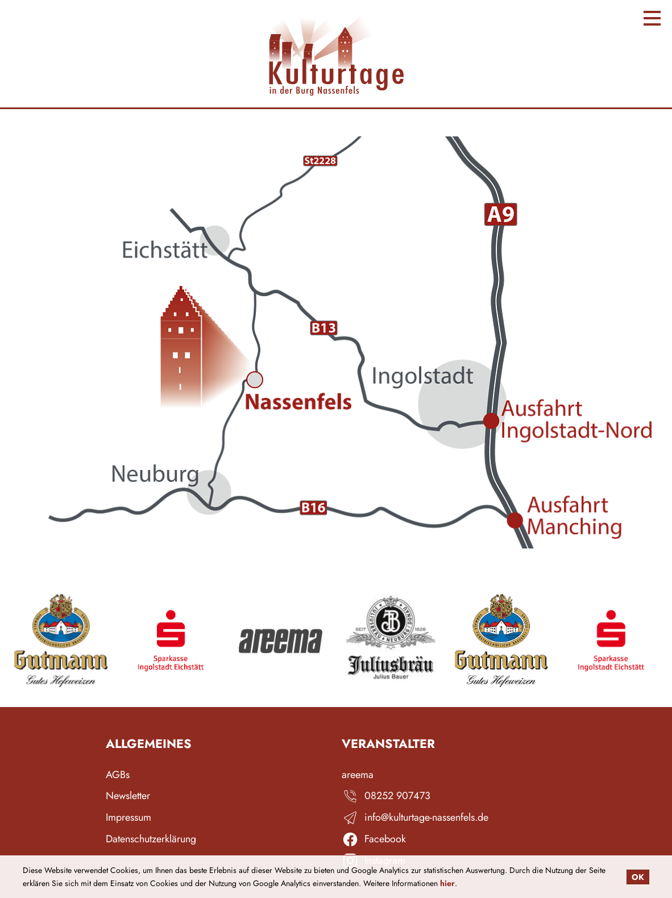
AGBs (118, 774)
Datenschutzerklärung (151, 839)
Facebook (385, 839)
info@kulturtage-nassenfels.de (426, 817)
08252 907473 (397, 796)
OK (638, 877)
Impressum (128, 817)
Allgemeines (149, 744)
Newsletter (128, 796)
